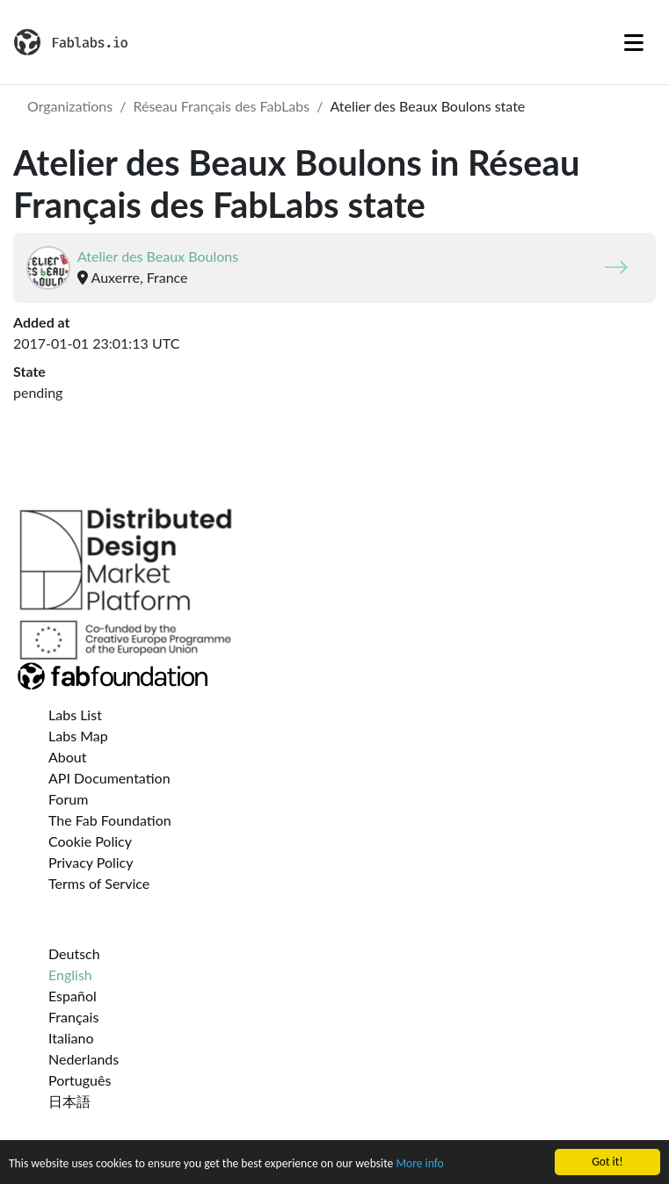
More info (419, 1164)
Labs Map (78, 735)
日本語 (69, 1101)
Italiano (71, 1037)
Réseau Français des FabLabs (221, 105)
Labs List (75, 714)
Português (79, 1080)
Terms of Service (98, 883)
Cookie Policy (90, 841)
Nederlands (83, 1058)
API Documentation (109, 777)
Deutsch (74, 953)
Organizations (70, 105)
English (70, 974)
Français (73, 1016)
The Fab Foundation (109, 820)
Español (72, 995)
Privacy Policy (91, 862)
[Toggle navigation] (634, 42)
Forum (68, 799)
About (67, 756)
